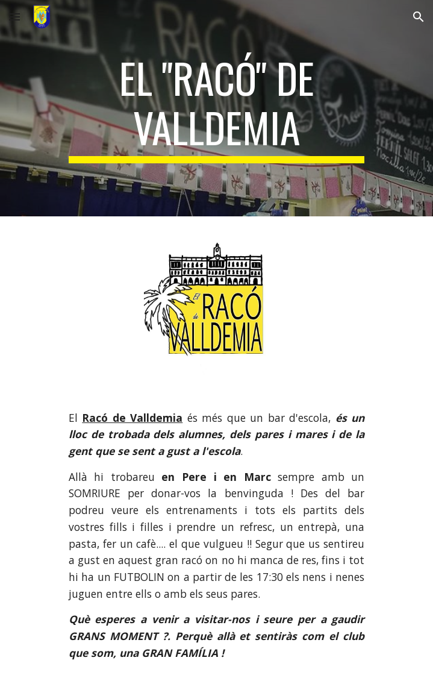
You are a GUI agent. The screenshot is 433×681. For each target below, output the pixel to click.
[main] (216, 108)
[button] (14, 16)
